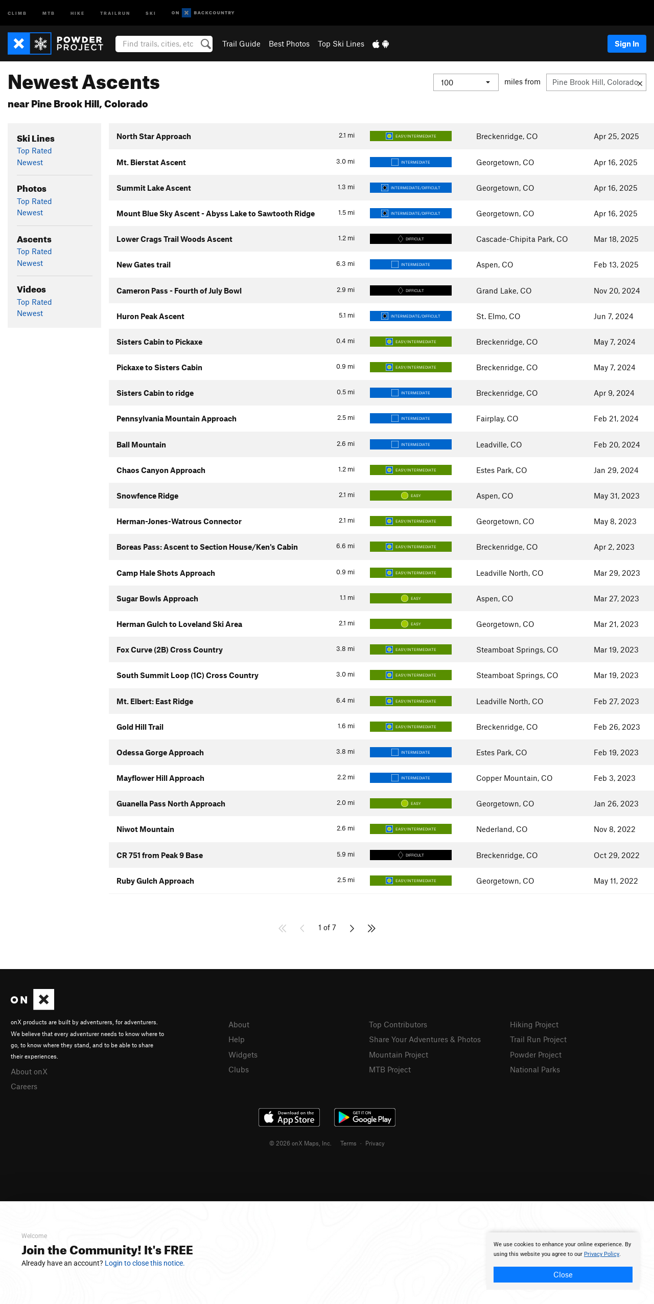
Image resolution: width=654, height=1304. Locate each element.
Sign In (627, 43)
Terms (348, 1142)
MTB (48, 12)
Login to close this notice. (145, 1263)
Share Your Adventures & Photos (425, 1039)
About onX (29, 1071)
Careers (24, 1086)
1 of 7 (327, 927)
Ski (151, 12)
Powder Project (536, 1054)
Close (563, 1274)
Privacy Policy (601, 1254)
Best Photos (289, 43)
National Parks (535, 1069)
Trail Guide (241, 43)
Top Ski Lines (341, 43)
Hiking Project (534, 1024)
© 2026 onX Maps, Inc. (300, 1142)
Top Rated (34, 150)
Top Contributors (398, 1024)
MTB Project (390, 1069)
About (238, 1024)
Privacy (375, 1142)
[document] (563, 1261)
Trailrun (115, 12)
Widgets (243, 1054)
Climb (17, 12)
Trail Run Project (538, 1039)
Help (236, 1039)
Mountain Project (398, 1054)
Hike (78, 12)
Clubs (238, 1069)
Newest (30, 162)
